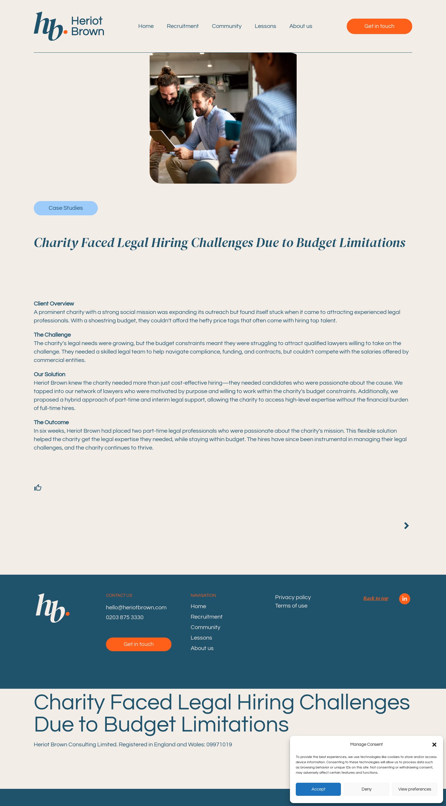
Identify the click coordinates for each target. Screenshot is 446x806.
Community (227, 26)
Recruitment (183, 26)
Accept (318, 789)
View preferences (414, 789)
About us (300, 26)
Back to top (375, 598)
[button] (434, 745)
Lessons (265, 26)
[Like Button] (41, 487)
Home (146, 26)
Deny (366, 789)
